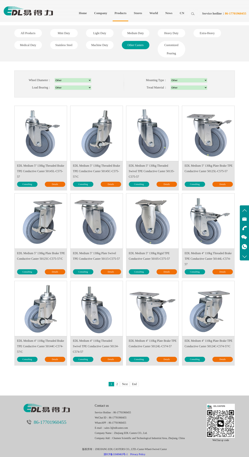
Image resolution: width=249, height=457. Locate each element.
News (168, 13)
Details (55, 184)
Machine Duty (99, 45)
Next (125, 384)
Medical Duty (28, 45)
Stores (138, 13)
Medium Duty (135, 33)
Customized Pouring (171, 49)
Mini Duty (64, 33)
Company (100, 13)
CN (182, 13)
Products (120, 13)
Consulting (27, 184)
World (153, 13)
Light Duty (99, 33)
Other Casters (136, 45)
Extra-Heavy (207, 33)
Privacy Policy (137, 454)
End (134, 384)
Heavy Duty (171, 33)
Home (83, 13)
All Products (28, 33)
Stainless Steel (63, 45)
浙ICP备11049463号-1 (116, 454)
